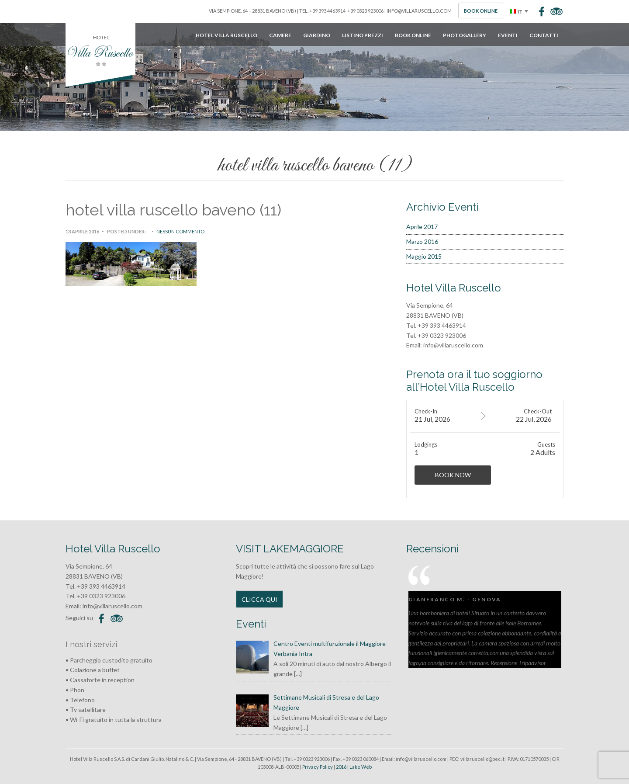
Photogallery (464, 35)
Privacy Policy (317, 767)
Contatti (543, 35)
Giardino (316, 35)
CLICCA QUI (259, 599)
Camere (280, 35)
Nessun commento (180, 231)
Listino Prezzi (362, 35)
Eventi (508, 35)
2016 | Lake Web (354, 767)
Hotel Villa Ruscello (226, 35)
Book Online (481, 11)
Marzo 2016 (422, 241)
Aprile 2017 (422, 226)
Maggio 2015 (424, 256)
